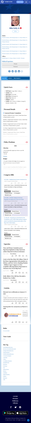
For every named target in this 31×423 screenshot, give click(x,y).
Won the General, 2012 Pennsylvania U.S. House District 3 (14, 53)
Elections (15, 398)
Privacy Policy (15, 418)
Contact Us (23, 418)
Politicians (15, 401)
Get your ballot (6, 330)
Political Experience (7, 61)
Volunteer (15, 66)
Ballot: (4, 35)
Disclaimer (8, 418)
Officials (15, 403)
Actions (10, 78)
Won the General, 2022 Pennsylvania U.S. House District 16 (14, 44)
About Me (4, 78)
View (4, 339)
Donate (15, 63)
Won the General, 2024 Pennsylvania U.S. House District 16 (14, 37)
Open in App (20, 1)
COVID (15, 396)
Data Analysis (17, 78)
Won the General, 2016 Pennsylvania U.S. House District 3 (14, 51)
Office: (4, 56)
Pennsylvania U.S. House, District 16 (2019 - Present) (13, 58)
